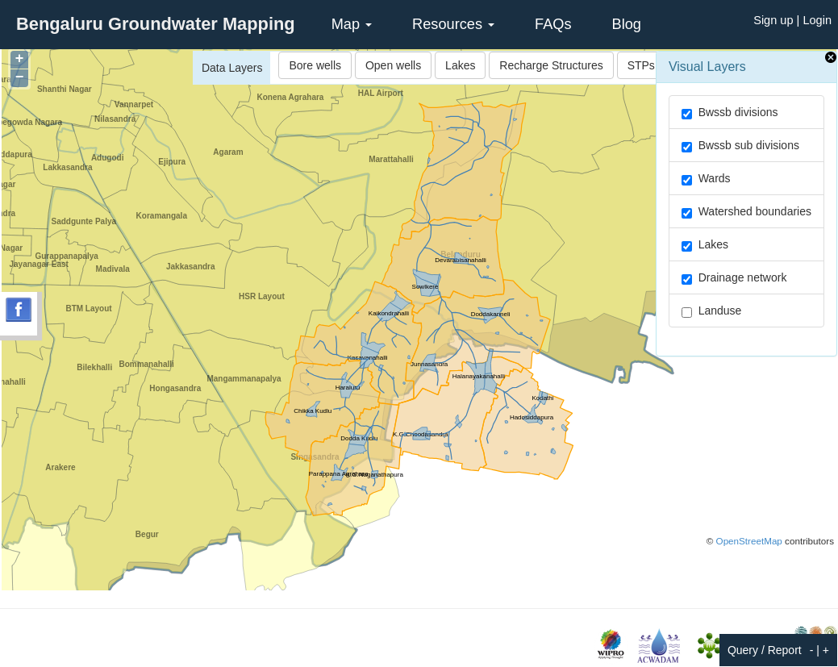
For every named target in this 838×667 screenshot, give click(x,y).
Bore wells (315, 65)
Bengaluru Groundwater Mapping (155, 24)
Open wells (393, 65)
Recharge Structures (550, 65)
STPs (641, 65)
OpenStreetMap (749, 541)
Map (351, 24)
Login (817, 20)
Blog (626, 24)
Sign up (773, 20)
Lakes (460, 65)
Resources (453, 24)
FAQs (553, 24)
